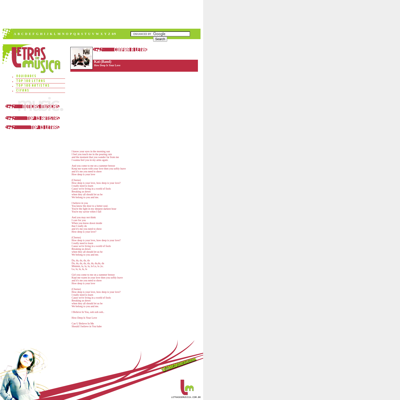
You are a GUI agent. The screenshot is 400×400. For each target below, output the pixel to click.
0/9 (114, 34)
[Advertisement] (101, 14)
